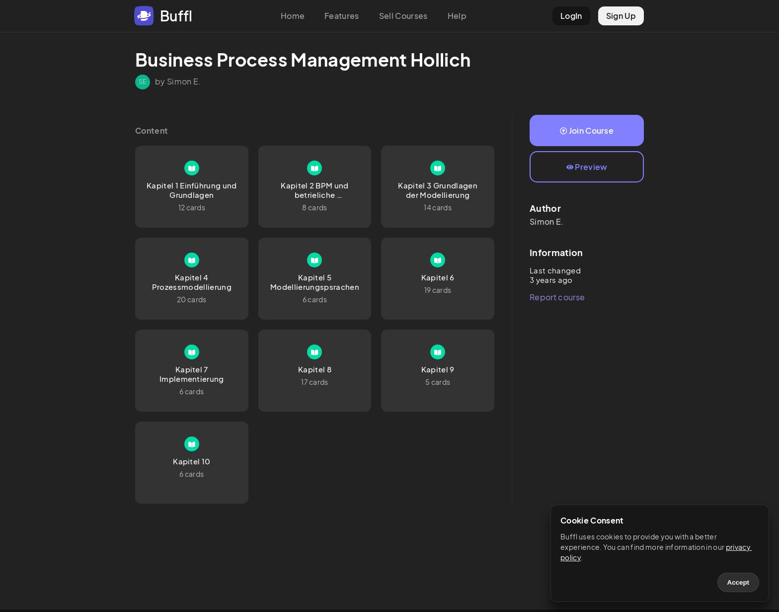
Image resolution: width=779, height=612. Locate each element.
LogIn (571, 15)
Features (341, 15)
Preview (587, 167)
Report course (557, 297)
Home (293, 15)
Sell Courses (403, 15)
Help (457, 15)
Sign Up (621, 15)
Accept (738, 582)
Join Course (587, 130)
